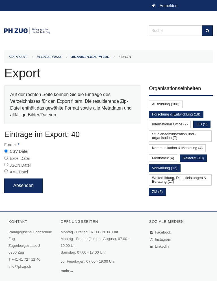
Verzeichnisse (49, 56)
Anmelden (168, 5)
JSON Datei (20, 165)
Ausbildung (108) (165, 104)
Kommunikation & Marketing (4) (177, 148)
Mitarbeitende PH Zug (90, 56)
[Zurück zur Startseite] (72, 30)
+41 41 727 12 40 (26, 259)
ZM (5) (157, 191)
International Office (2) (170, 124)
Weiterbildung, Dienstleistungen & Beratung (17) (179, 180)
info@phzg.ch (19, 266)
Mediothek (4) (163, 158)
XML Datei (19, 172)
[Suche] (207, 30)
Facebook (160, 232)
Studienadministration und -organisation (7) (174, 136)
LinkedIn (159, 246)
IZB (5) (201, 124)
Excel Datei (20, 158)
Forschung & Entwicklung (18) (176, 114)
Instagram (161, 239)
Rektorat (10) (193, 158)
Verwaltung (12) (164, 168)
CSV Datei (19, 151)
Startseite (18, 56)
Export (125, 56)
